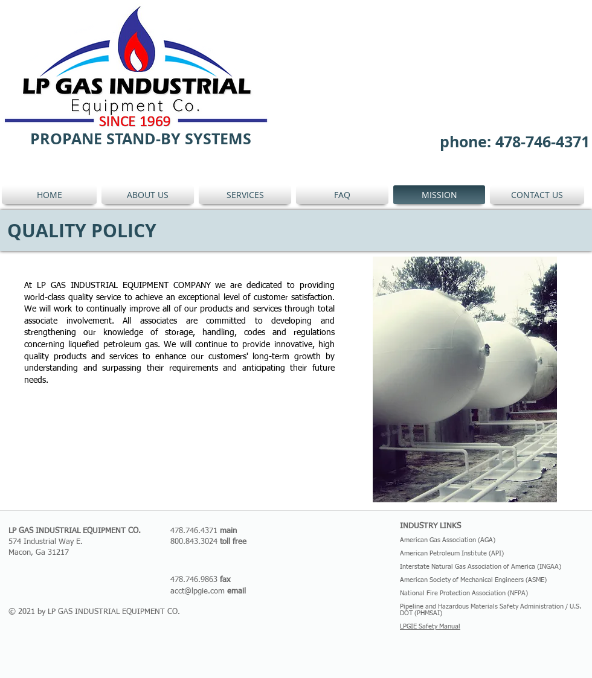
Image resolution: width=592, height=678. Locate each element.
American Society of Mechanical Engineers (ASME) (473, 580)
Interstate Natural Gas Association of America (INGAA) (480, 566)
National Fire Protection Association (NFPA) (464, 593)
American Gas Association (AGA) (447, 540)
